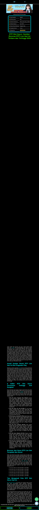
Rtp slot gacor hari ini (11, 482)
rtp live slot (24, 460)
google (21, 391)
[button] (36, 503)
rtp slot (12, 347)
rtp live (19, 367)
